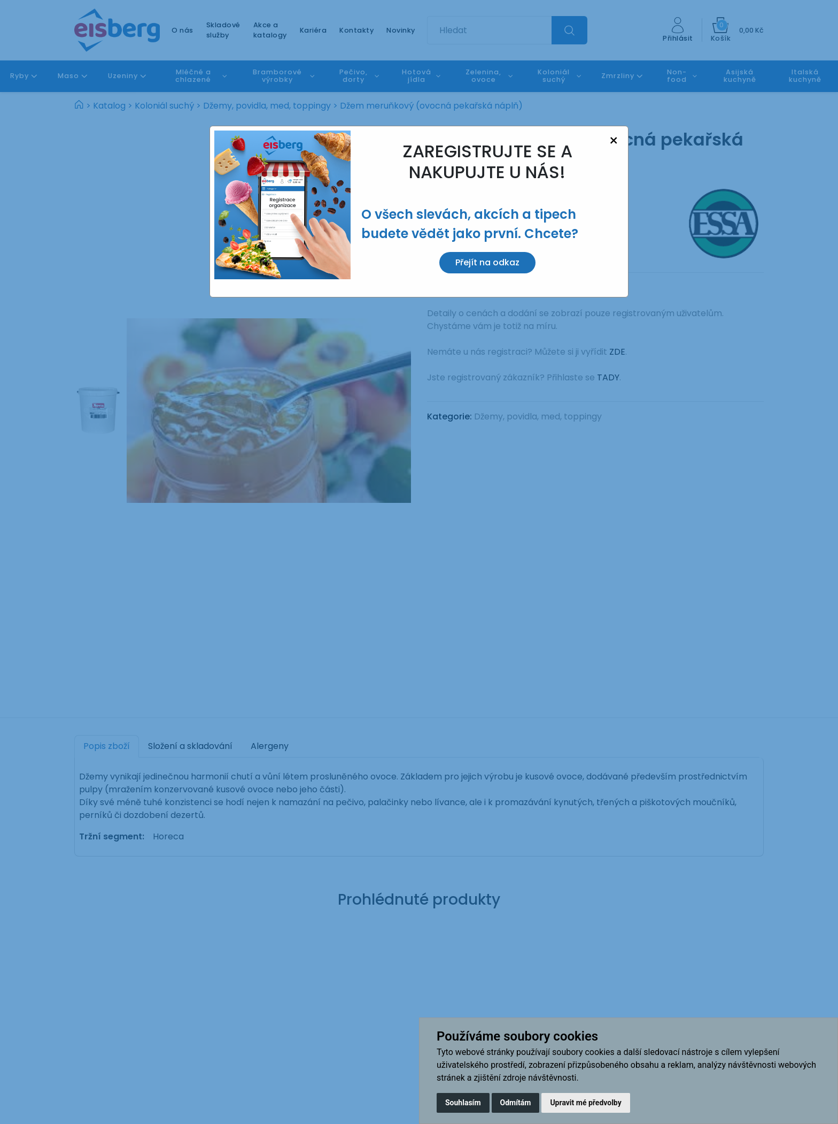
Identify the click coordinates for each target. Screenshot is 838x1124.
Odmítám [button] (515, 1102)
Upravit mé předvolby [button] (585, 1102)
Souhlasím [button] (463, 1102)
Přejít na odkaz (487, 262)
